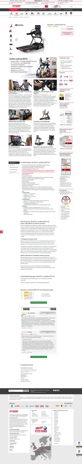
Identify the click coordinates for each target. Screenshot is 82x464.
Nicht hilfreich (29, 328)
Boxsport (55, 425)
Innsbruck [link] (13, 416)
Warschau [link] (11, 450)
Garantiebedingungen (14, 168)
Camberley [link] (22, 430)
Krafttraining (23, 10)
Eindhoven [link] (24, 434)
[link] (61, 77)
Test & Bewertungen (13, 170)
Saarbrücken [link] (11, 426)
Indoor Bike (56, 423)
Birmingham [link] (18, 430)
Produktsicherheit (13, 172)
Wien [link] (25, 416)
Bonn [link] (26, 419)
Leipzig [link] (16, 424)
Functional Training (57, 434)
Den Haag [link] (20, 434)
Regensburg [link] (18, 425)
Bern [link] (12, 439)
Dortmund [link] (23, 420)
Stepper (55, 431)
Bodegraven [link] (16, 434)
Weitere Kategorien (68, 10)
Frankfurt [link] (21, 421)
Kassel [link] (26, 422)
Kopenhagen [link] (11, 447)
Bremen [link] (19, 420)
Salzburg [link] (22, 416)
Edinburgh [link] (26, 430)
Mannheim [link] (22, 424)
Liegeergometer (57, 427)
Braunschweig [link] (15, 420)
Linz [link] (20, 416)
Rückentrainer (56, 437)
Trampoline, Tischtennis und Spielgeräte (37, 10)
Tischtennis (56, 420)
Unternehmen (12, 0)
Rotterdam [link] (16, 436)
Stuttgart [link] (19, 426)
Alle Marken (56, 443)
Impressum (16, 0)
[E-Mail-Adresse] (16, 391)
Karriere (20, 0)
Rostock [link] (22, 425)
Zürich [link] (19, 439)
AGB (33, 411)
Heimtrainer (56, 428)
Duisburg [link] (15, 421)
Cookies (33, 413)
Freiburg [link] (24, 421)
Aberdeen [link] (11, 430)
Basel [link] (10, 439)
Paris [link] (12, 444)
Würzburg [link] (11, 427)
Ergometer (56, 413)
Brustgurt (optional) (45, 208)
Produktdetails (12, 163)
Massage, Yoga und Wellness (55, 10)
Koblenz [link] (10, 424)
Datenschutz (43, 411)
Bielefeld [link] (20, 419)
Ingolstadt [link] (19, 422)
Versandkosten (34, 414)
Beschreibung (12, 165)
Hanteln (55, 424)
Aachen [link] (10, 419)
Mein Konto (69, 0)
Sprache (65, 0)
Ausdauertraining (13, 10)
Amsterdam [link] (11, 434)
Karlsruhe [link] (22, 422)
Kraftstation (56, 417)
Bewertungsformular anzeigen (38, 303)
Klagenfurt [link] (17, 416)
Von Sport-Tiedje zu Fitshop (14, 395)
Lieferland (60, 0)
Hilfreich (23, 328)
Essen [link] (18, 421)
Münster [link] (10, 425)
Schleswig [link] (16, 426)
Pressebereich (43, 421)
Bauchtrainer (56, 435)
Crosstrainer (56, 411)
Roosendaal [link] (11, 436)
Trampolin (56, 418)
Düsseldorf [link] (11, 421)
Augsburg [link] (14, 419)
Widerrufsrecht (44, 414)
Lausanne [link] (15, 439)
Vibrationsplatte (57, 441)
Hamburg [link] (11, 422)
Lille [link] (10, 444)
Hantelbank (56, 421)
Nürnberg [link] (14, 425)
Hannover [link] (15, 422)
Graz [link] (10, 416)
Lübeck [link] (18, 424)
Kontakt (23, 0)
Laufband (56, 414)
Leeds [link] (14, 430)
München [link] (26, 424)
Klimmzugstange (57, 438)
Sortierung (26, 309)
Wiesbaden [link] (24, 426)
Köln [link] (13, 424)
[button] (16, 40)
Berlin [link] (17, 419)
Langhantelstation (57, 432)
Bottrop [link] (10, 420)
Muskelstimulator (57, 439)
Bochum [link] (23, 419)
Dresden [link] (26, 420)
